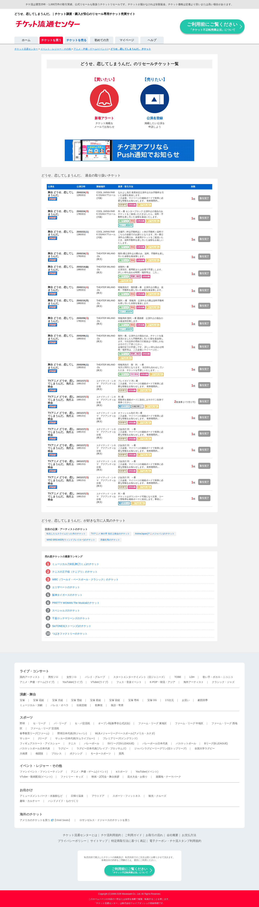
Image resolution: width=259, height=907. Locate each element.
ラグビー (63, 748)
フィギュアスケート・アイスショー (40, 743)
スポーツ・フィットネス (126, 795)
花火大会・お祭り (137, 776)
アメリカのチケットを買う (35, 820)
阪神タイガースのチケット (67, 594)
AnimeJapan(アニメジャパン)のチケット (154, 533)
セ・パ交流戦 (82, 723)
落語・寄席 (117, 705)
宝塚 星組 (95, 700)
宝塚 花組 (38, 700)
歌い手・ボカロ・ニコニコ (218, 677)
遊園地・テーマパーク (168, 776)
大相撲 (23, 753)
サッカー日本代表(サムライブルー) (75, 738)
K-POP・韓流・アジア (162, 682)
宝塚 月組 (57, 700)
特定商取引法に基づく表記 (128, 840)
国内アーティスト (30, 677)
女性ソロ (72, 677)
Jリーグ (42, 738)
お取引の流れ (154, 835)
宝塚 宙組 (114, 700)
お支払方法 (189, 835)
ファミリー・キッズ (72, 776)
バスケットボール (186, 743)
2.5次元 (169, 700)
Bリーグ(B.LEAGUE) (216, 743)
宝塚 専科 (133, 700)
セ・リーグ (39, 723)
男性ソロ (53, 677)
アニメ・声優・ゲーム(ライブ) (37, 682)
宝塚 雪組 (76, 700)
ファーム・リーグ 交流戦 (45, 728)
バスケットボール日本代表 (35, 748)
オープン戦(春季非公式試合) (114, 723)
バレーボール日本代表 (155, 743)
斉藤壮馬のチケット (110, 540)
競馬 (121, 753)
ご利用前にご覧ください (212, 26)
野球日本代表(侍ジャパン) (72, 733)
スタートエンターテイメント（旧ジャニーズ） (139, 677)
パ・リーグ (60, 723)
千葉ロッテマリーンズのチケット (71, 618)
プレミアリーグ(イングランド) (120, 738)
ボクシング (76, 753)
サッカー (25, 738)
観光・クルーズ (157, 795)
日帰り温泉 (77, 795)
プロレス (56, 753)
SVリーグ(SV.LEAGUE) (121, 743)
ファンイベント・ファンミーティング (41, 771)
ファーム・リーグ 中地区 (189, 723)
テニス (72, 743)
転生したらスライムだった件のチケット (66, 533)
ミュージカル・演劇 (31, 705)
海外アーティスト (193, 682)
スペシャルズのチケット (66, 610)
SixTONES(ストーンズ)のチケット (71, 626)
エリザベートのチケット (66, 587)
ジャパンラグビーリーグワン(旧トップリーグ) (160, 748)
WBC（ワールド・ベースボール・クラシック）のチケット (85, 579)
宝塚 (22, 700)
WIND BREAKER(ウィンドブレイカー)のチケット (71, 540)
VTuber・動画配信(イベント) (36, 776)
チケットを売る (76, 40)
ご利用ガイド (133, 835)
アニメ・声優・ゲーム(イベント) (89, 771)
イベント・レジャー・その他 (41, 766)
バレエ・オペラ (59, 705)
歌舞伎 (99, 705)
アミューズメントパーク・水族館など (41, 795)
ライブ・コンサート (34, 671)
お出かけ (26, 790)
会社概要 (172, 835)
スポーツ (26, 717)
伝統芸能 (82, 705)
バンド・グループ (95, 677)
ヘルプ (152, 40)
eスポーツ (122, 771)
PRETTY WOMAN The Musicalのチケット (75, 602)
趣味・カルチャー (30, 800)
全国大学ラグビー (205, 748)
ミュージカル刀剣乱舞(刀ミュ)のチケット (75, 564)
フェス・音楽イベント (129, 682)
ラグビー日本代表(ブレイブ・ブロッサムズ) (101, 748)
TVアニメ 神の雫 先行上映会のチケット (110, 533)
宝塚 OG (152, 700)
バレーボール (91, 743)
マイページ (127, 40)
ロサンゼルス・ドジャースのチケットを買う (104, 820)
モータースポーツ (101, 753)
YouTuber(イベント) (147, 771)
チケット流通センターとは (80, 835)
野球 (22, 723)
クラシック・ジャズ (223, 682)
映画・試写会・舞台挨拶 (105, 776)
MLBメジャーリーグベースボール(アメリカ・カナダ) (125, 733)
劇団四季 (203, 700)
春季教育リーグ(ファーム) (34, 733)
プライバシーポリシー (72, 840)
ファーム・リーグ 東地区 (152, 723)
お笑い (186, 700)
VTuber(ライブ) (99, 682)
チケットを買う (51, 40)
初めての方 (101, 40)
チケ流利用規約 (111, 835)
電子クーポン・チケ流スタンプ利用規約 (175, 840)
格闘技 (39, 753)
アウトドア (98, 795)
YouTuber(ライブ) (72, 682)
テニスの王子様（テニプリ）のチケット (74, 571)
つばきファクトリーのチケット (69, 633)
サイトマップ (99, 840)
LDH (191, 677)
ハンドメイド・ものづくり (63, 800)
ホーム (26, 40)
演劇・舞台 (28, 694)
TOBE (177, 677)
